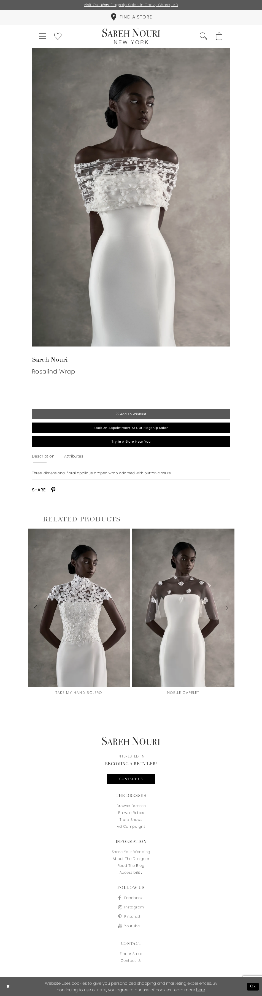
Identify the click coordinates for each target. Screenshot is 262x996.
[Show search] (204, 36)
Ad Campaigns (131, 826)
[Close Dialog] (8, 987)
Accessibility (131, 872)
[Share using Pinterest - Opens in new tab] (53, 490)
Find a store (131, 953)
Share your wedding (131, 851)
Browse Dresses (131, 805)
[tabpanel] (131, 197)
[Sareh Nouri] (131, 36)
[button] (43, 36)
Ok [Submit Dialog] (253, 986)
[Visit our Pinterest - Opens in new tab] (131, 916)
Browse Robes (131, 812)
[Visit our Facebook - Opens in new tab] (131, 897)
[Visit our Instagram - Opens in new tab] (131, 907)
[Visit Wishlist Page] (58, 36)
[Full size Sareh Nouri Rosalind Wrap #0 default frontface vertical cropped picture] (131, 197)
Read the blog (131, 865)
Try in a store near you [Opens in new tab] (131, 441)
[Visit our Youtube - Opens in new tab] (131, 925)
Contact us (131, 779)
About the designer (131, 858)
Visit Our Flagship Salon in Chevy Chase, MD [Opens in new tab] (131, 4)
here (200, 990)
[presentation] (79, 608)
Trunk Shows (131, 819)
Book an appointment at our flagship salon (131, 428)
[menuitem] (131, 17)
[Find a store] (131, 17)
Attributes (73, 456)
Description (43, 456)
